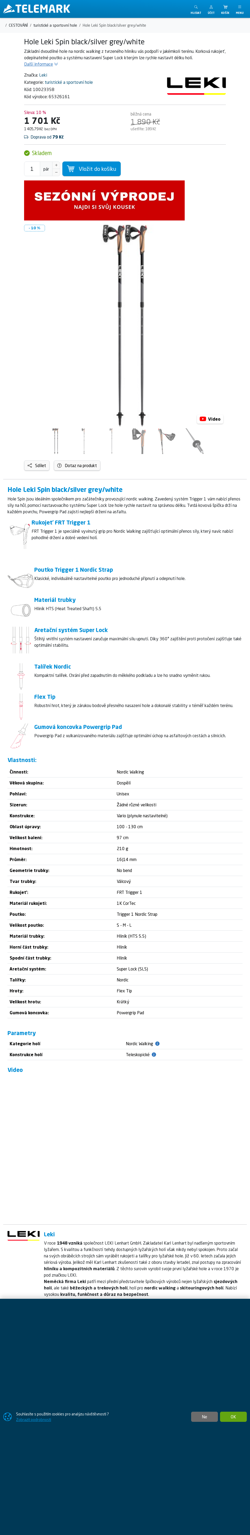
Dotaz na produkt (77, 465)
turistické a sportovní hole (69, 82)
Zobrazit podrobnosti (33, 1419)
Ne (204, 1416)
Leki (43, 75)
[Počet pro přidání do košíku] (32, 168)
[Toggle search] (195, 9)
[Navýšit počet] (56, 165)
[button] (211, 9)
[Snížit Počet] (56, 172)
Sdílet (37, 465)
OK (233, 1416)
